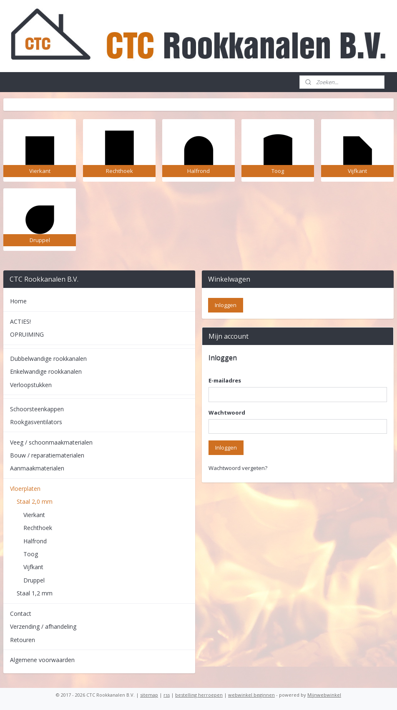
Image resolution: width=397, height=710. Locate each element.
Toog (30, 554)
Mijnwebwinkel (324, 695)
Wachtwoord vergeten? (238, 468)
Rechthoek (37, 528)
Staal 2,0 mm (35, 501)
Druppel (34, 580)
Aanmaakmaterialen (37, 468)
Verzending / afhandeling (43, 626)
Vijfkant (33, 567)
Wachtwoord (227, 412)
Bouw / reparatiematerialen (47, 455)
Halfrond (35, 541)
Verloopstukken (31, 385)
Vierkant (34, 515)
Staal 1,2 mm (35, 593)
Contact (20, 614)
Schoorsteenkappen (37, 409)
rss (166, 695)
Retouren (22, 640)
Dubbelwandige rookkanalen (48, 358)
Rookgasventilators (36, 422)
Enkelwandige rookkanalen (46, 371)
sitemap (149, 695)
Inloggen (226, 447)
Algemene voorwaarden (42, 660)
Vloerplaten (25, 488)
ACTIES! (20, 321)
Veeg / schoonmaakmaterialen (51, 442)
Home (18, 301)
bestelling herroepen (199, 695)
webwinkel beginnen (251, 695)
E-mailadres (225, 380)
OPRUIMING (27, 334)
